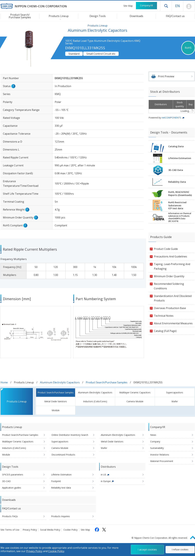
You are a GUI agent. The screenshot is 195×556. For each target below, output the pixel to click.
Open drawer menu (166, 6)
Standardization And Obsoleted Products (173, 298)
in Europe (106, 481)
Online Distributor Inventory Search (69, 434)
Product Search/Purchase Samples (106, 382)
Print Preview (166, 76)
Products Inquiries (60, 516)
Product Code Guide (166, 249)
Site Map (128, 5)
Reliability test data (61, 487)
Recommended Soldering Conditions (169, 286)
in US (103, 474)
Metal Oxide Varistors (55, 401)
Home (4, 382)
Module (56, 410)
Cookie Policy (70, 529)
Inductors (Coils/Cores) (95, 401)
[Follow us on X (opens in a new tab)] (104, 530)
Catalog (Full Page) (165, 331)
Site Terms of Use (9, 529)
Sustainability (157, 448)
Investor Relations (159, 454)
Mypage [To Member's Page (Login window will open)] (189, 6)
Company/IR (146, 5)
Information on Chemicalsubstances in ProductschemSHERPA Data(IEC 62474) (179, 217)
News (153, 434)
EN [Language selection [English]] (177, 5)
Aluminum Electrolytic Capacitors (60, 382)
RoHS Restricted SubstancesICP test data (177, 205)
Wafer (175, 401)
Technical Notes (163, 315)
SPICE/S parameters (12, 474)
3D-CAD (6, 481)
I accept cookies (147, 549)
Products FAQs (10, 516)
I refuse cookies (180, 549)
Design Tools (97, 16)
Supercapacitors (174, 392)
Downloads (136, 16)
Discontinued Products (63, 454)
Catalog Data (176, 146)
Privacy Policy (30, 529)
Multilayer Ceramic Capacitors (134, 392)
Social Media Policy (50, 529)
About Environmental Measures (173, 323)
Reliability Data (177, 181)
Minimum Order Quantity (169, 276)
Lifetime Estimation (179, 158)
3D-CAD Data (175, 170)
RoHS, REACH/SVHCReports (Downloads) (180, 193)
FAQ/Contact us (175, 16)
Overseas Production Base (170, 308)
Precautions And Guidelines (170, 256)
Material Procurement (161, 461)
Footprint (56, 481)
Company (155, 441)
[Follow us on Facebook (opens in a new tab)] (97, 530)
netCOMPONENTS (171, 117)
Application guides (11, 487)
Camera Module (135, 401)
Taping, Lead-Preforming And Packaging (172, 266)
